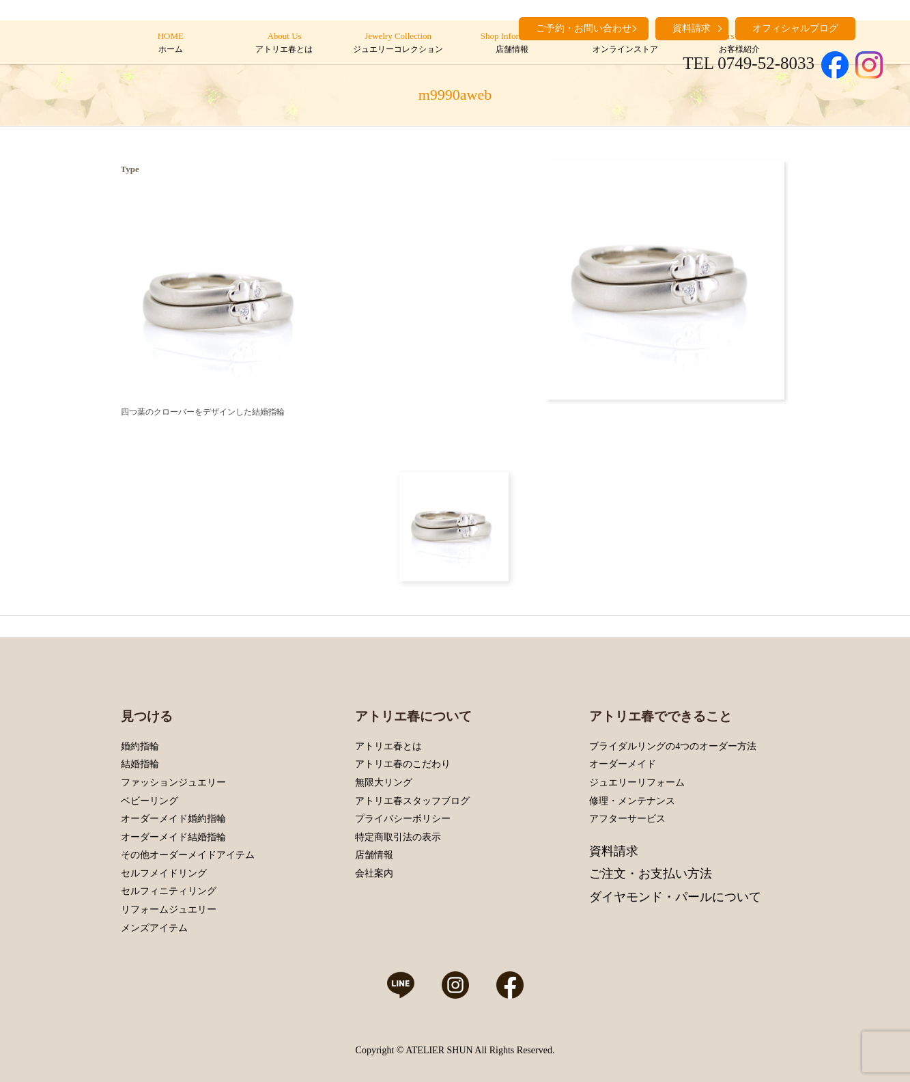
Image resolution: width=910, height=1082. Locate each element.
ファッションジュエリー (173, 782)
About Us (284, 43)
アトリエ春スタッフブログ (412, 801)
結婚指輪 (140, 764)
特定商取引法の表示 (398, 837)
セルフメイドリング (164, 873)
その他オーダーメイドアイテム (188, 855)
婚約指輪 (140, 746)
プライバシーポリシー (403, 819)
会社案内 (374, 873)
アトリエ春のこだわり (403, 764)
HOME (170, 43)
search (872, 27)
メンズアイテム (154, 928)
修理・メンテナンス (632, 801)
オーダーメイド (622, 764)
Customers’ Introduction (739, 43)
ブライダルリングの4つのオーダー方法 (672, 746)
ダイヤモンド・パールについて (675, 897)
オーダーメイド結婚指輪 (173, 837)
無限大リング (383, 782)
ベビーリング (149, 801)
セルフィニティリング (168, 891)
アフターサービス (627, 819)
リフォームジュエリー (168, 909)
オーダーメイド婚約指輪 (173, 819)
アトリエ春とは (388, 746)
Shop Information (512, 43)
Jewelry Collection (398, 43)
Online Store (626, 43)
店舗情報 (374, 855)
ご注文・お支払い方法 (650, 873)
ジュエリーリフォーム (637, 782)
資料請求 (613, 851)
